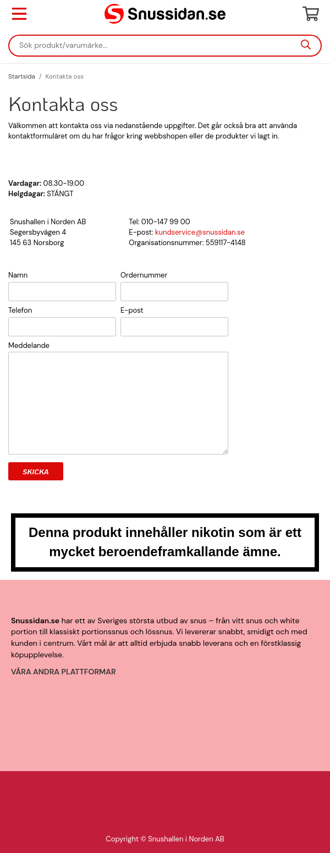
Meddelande (29, 345)
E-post (132, 310)
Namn (18, 275)
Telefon (20, 310)
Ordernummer (143, 275)
